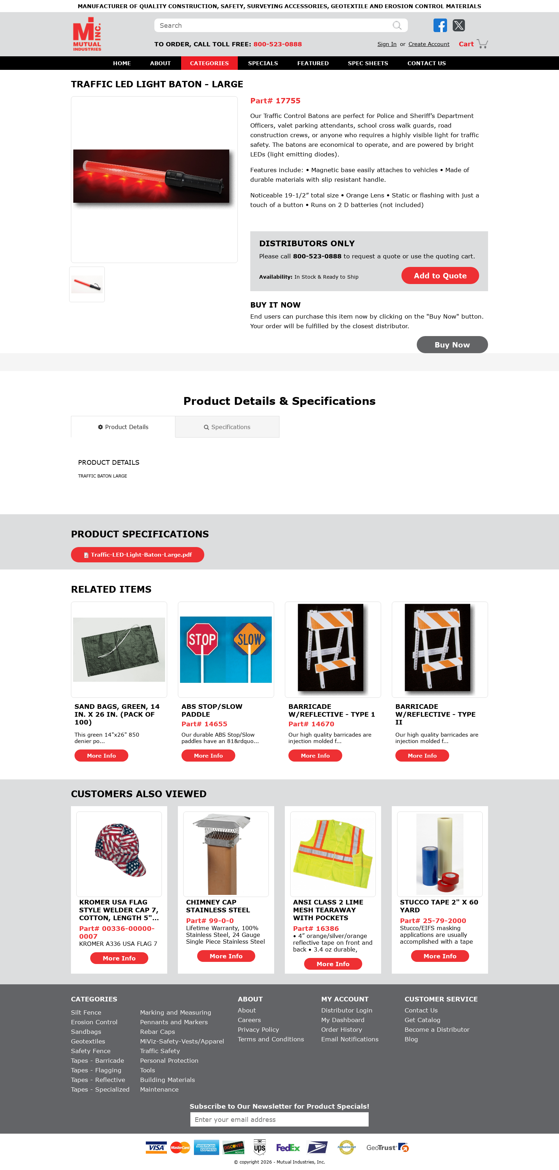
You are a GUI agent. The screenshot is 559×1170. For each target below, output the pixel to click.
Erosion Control (94, 1022)
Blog (411, 1039)
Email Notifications (350, 1039)
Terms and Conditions (271, 1039)
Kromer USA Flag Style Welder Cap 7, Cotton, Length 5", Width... (119, 910)
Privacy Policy (258, 1029)
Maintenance (159, 1089)
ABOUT (160, 63)
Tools (147, 1070)
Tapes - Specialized (100, 1089)
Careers (249, 1020)
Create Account (429, 44)
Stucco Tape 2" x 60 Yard (439, 906)
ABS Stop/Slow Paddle (211, 710)
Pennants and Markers (174, 1022)
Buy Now (452, 344)
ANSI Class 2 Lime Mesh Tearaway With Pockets (328, 910)
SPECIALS (263, 63)
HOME (122, 63)
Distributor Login (347, 1010)
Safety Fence (91, 1051)
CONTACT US (426, 63)
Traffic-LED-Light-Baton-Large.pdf (141, 554)
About (247, 1010)
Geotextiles (88, 1041)
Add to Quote (440, 275)
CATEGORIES (209, 63)
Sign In (387, 44)
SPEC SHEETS (368, 63)
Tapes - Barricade (97, 1060)
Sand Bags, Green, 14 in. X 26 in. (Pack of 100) (117, 714)
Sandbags (86, 1031)
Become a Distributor (437, 1029)
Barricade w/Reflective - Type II (435, 714)
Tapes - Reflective (98, 1079)
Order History (341, 1029)
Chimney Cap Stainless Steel (218, 906)
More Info (101, 755)
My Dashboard (343, 1020)
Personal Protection (169, 1060)
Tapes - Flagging (96, 1070)
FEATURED (313, 63)
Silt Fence (86, 1012)
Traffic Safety (160, 1051)
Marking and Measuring (175, 1012)
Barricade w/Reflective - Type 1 (331, 710)
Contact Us (421, 1010)
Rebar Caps (157, 1031)
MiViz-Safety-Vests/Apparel (182, 1041)
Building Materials (167, 1079)
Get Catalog (423, 1020)
